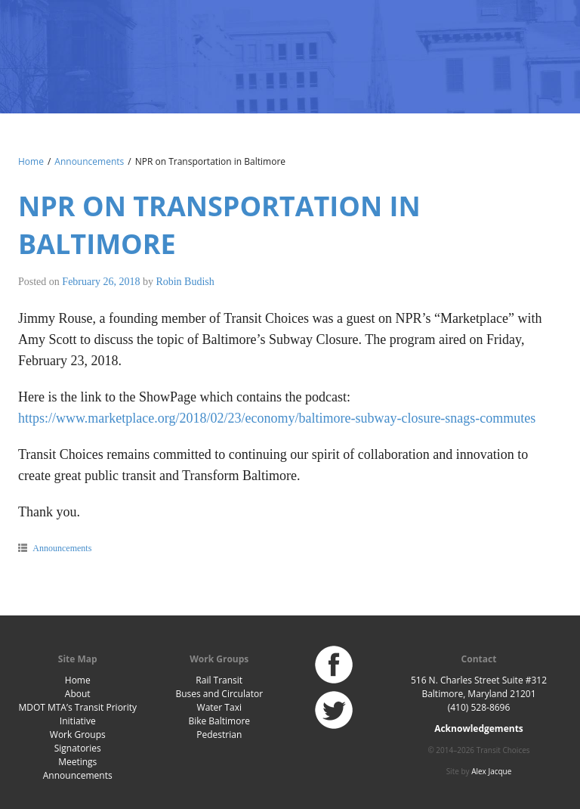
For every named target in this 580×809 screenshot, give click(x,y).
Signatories (77, 748)
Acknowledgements (478, 728)
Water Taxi (219, 707)
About (78, 693)
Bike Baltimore (219, 720)
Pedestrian (219, 734)
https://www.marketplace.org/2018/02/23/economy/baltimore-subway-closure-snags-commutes (276, 418)
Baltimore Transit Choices (67, 49)
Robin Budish (185, 281)
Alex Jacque (491, 771)
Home (31, 161)
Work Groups (78, 734)
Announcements (89, 161)
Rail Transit (219, 680)
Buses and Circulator (219, 693)
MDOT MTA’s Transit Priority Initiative (77, 714)
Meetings (77, 761)
